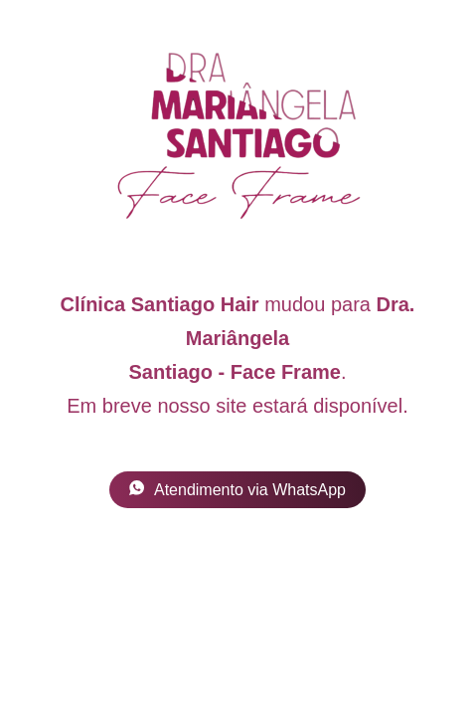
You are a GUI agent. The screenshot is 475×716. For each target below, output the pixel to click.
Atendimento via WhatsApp (237, 489)
